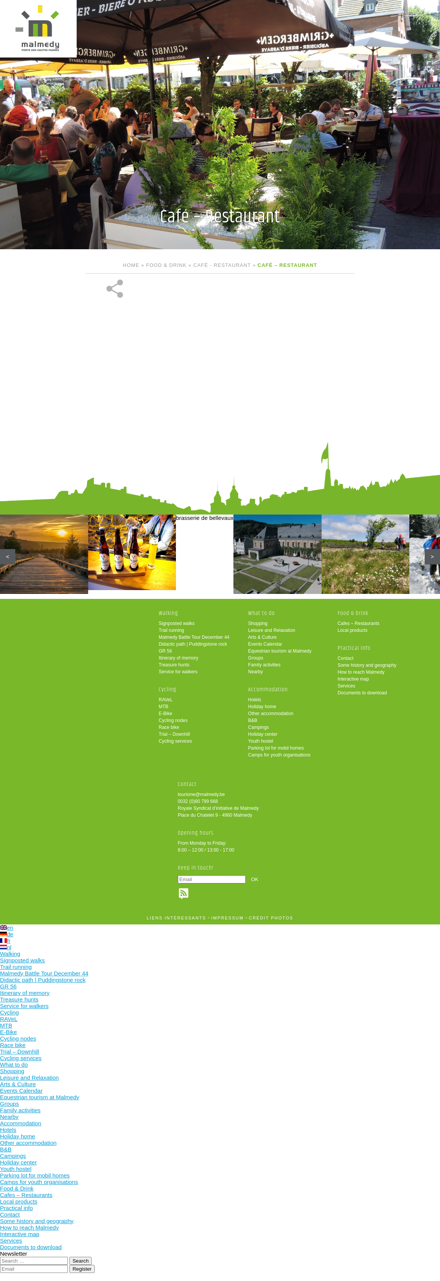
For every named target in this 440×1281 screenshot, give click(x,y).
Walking (168, 613)
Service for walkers (178, 671)
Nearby (255, 671)
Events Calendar (265, 644)
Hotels (254, 699)
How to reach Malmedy (361, 672)
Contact (345, 658)
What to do (261, 613)
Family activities (264, 665)
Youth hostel (260, 741)
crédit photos (271, 918)
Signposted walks (176, 623)
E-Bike (165, 713)
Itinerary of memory (178, 658)
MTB (163, 706)
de (6, 934)
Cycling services (175, 741)
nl (5, 947)
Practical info (354, 648)
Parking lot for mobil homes (276, 748)
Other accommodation (270, 713)
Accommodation (268, 689)
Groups (255, 658)
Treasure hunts (174, 665)
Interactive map (353, 679)
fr (5, 940)
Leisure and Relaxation (271, 630)
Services (346, 686)
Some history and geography (367, 665)
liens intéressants (176, 918)
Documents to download (362, 693)
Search (80, 1261)
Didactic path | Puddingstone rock (193, 644)
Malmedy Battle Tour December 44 (194, 637)
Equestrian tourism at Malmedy (279, 651)
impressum (227, 918)
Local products (353, 630)
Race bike (169, 727)
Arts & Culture (262, 637)
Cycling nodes (173, 720)
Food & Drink (166, 265)
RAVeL (165, 699)
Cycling (167, 689)
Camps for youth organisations (279, 755)
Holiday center (262, 734)
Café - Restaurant (222, 265)
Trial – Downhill (174, 734)
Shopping (258, 623)
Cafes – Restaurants (358, 623)
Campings (258, 727)
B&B (252, 720)
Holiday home (262, 706)
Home (131, 265)
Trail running (171, 630)
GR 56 (165, 651)
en (6, 927)
